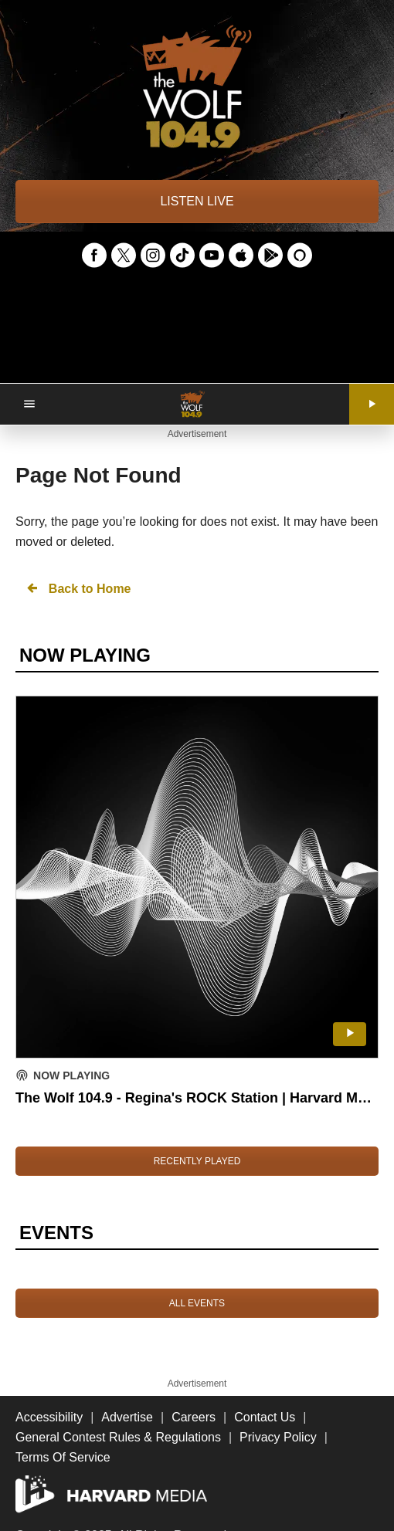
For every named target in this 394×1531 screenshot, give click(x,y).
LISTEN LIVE (196, 201)
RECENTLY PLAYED (197, 1161)
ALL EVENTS (197, 1303)
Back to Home (78, 588)
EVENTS (56, 1232)
